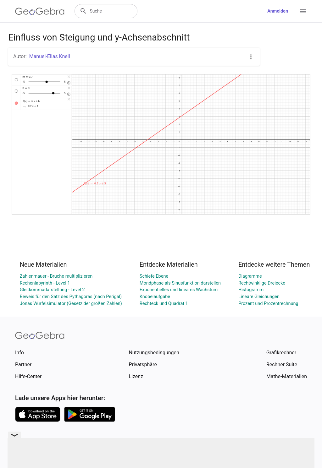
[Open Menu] (303, 11)
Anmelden (277, 11)
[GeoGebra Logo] (39, 11)
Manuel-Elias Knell (49, 56)
